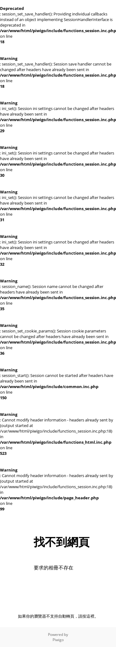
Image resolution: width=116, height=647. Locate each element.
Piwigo (58, 639)
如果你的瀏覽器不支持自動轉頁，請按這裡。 (58, 616)
